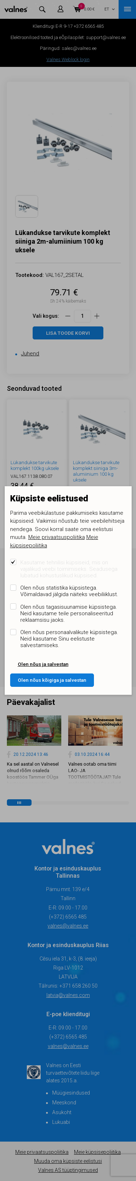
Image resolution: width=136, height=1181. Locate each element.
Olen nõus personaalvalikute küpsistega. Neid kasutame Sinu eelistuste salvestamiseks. (69, 639)
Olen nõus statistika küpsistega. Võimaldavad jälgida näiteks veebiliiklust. (69, 591)
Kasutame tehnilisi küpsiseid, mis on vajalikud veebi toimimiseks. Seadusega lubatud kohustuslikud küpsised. (69, 569)
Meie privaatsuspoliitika (56, 537)
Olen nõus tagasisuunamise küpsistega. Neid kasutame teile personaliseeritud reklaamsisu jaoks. (68, 613)
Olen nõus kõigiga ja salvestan (52, 680)
